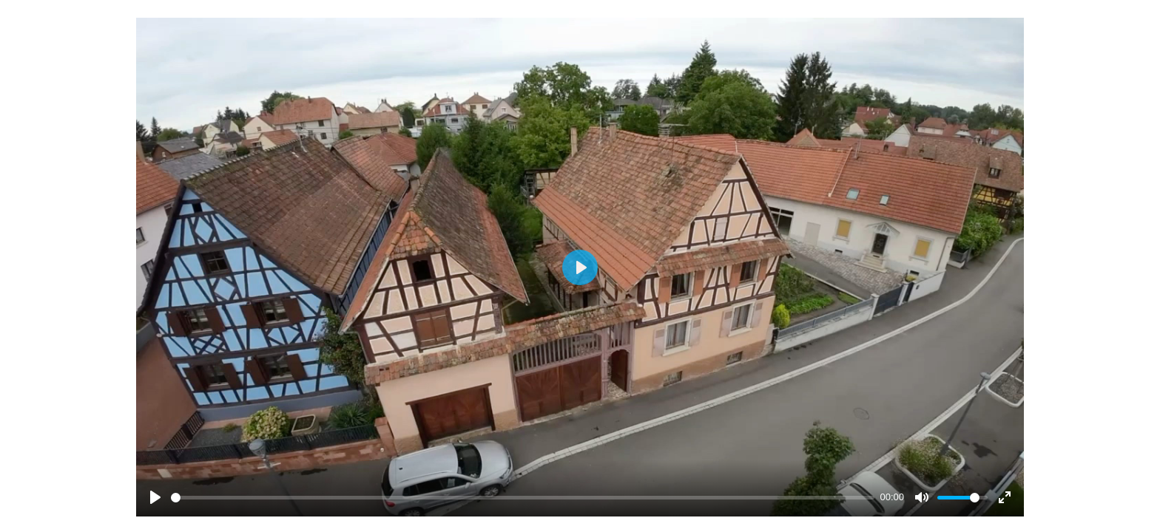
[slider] (522, 498)
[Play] (155, 497)
